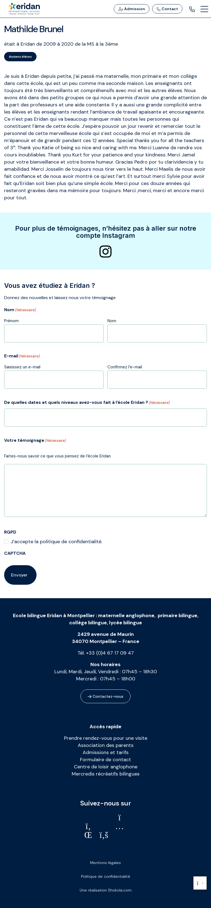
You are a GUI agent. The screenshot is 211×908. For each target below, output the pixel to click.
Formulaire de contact (105, 759)
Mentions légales (105, 862)
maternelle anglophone (126, 615)
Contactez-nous (105, 696)
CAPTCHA (15, 553)
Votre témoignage (35, 440)
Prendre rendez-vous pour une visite (105, 738)
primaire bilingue (177, 615)
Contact (167, 8)
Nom (111, 321)
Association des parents (106, 745)
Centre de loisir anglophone (105, 766)
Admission (131, 8)
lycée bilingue (125, 622)
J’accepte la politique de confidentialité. (56, 541)
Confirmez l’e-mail (124, 367)
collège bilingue (88, 622)
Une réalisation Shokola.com (106, 890)
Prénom (11, 321)
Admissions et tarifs (106, 752)
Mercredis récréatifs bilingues (106, 774)
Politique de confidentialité (105, 876)
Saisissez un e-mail (22, 367)
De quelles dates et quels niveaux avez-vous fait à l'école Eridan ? (87, 402)
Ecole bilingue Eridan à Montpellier (54, 615)
